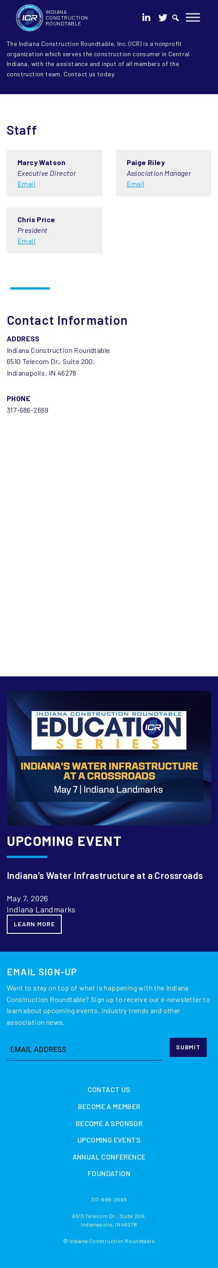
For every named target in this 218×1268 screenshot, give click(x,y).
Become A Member (109, 1106)
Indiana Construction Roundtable (67, 17)
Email (26, 183)
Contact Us (109, 1089)
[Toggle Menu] (193, 17)
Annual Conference (109, 1156)
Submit (188, 1047)
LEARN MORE (34, 924)
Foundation (109, 1173)
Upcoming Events (109, 1139)
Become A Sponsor (109, 1123)
